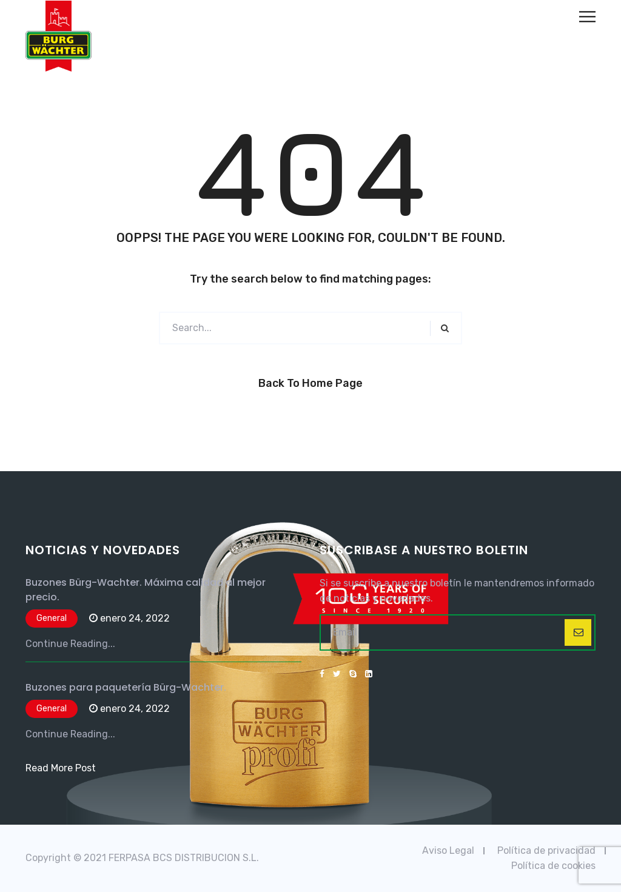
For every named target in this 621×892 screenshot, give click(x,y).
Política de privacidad (546, 850)
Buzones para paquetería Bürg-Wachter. (125, 687)
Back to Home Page (310, 383)
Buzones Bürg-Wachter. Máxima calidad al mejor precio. (145, 589)
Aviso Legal (448, 850)
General (51, 618)
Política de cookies (553, 865)
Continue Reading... (70, 643)
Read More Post (60, 768)
